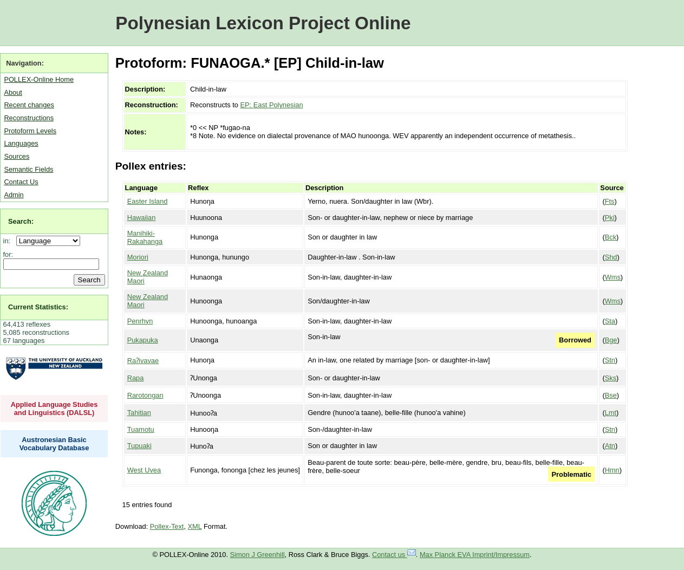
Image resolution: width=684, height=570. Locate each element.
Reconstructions (29, 118)
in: (9, 241)
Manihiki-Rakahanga (144, 237)
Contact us (394, 554)
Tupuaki (139, 446)
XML (195, 526)
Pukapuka (142, 340)
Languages (21, 143)
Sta (610, 321)
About (13, 92)
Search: (21, 221)
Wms (613, 277)
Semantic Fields (28, 169)
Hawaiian (141, 217)
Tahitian (139, 413)
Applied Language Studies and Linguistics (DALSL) (54, 408)
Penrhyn (140, 321)
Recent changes (29, 105)
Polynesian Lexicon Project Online (263, 23)
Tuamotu (140, 429)
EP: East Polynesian (271, 105)
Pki (610, 217)
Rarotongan (145, 395)
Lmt (610, 413)
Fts (610, 201)
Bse (611, 395)
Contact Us (21, 182)
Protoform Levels (30, 131)
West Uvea (144, 470)
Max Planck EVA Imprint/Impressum (475, 554)
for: (8, 254)
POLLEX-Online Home (39, 79)
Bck (610, 237)
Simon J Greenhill (257, 554)
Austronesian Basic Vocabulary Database (54, 444)
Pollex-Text (167, 526)
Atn (610, 446)
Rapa (135, 378)
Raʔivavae (143, 361)
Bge (611, 340)
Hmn (612, 470)
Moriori (137, 257)
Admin (13, 195)
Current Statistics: (38, 307)
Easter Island (147, 201)
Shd (611, 257)
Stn (610, 360)
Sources (16, 156)
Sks (610, 378)
